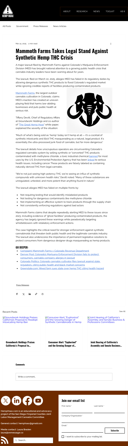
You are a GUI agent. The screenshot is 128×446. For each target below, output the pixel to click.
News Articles (59, 26)
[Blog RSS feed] (4, 440)
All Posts (7, 26)
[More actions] (110, 43)
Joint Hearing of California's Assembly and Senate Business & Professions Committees (105, 343)
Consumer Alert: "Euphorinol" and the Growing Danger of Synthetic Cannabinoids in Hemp (64, 343)
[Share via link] (36, 294)
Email (65, 425)
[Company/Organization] (92, 420)
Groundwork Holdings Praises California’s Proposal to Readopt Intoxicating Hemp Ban (21, 343)
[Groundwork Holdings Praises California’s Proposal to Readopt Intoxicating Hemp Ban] (21, 326)
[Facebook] (27, 400)
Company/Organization (72, 416)
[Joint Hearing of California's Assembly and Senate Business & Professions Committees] (106, 326)
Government (22, 26)
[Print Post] (42, 294)
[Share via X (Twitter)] (23, 294)
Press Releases (40, 26)
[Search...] (33, 440)
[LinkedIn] (16, 400)
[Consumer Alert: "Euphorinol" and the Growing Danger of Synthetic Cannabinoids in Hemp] (64, 326)
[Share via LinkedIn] (29, 294)
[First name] (76, 410)
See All (122, 311)
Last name (99, 406)
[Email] (82, 430)
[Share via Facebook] (17, 294)
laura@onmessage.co (12, 432)
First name (67, 406)
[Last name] (108, 410)
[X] (5, 400)
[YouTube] (38, 400)
